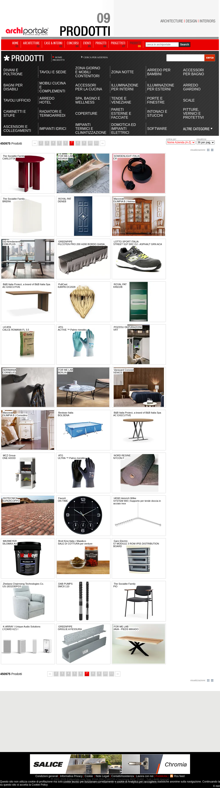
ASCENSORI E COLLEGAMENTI (17, 129)
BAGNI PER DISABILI (13, 87)
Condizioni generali (46, 776)
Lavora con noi (144, 776)
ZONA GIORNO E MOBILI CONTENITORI (87, 72)
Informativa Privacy (71, 776)
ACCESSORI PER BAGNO (193, 72)
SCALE (188, 100)
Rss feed (179, 776)
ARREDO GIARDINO (191, 87)
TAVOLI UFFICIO (17, 100)
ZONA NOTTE (122, 72)
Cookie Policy (40, 784)
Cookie (89, 776)
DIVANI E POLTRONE (13, 72)
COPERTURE (86, 113)
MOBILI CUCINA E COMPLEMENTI (52, 87)
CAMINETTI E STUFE (15, 113)
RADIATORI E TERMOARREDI (52, 113)
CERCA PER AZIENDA (96, 57)
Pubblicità (161, 776)
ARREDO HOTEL (46, 100)
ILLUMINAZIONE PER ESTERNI (160, 87)
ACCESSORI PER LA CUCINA (88, 87)
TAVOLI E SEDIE (52, 72)
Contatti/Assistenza (122, 776)
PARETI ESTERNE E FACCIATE (121, 113)
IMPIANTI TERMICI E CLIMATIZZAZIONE (89, 128)
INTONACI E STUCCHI (157, 113)
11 (96, 142)
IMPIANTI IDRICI (52, 129)
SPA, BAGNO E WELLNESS (87, 100)
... (35, 142)
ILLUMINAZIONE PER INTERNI (124, 87)
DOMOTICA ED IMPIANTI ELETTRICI (123, 128)
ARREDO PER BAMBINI (158, 72)
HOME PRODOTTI (58, 58)
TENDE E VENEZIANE (121, 100)
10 (90, 142)
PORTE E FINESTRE (156, 100)
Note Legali (102, 776)
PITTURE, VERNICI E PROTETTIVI (193, 113)
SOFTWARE (157, 129)
